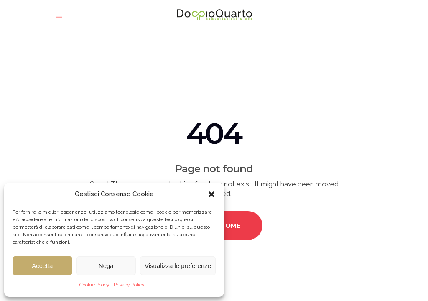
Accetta (42, 265)
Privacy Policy (129, 285)
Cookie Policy (94, 285)
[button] (211, 194)
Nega (106, 265)
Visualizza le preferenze (178, 265)
